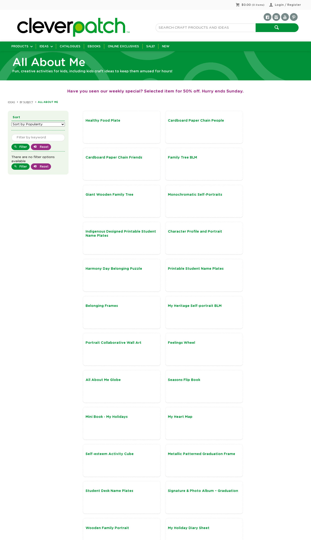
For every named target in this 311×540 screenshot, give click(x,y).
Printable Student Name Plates (113, 232)
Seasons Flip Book (102, 306)
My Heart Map (245, 306)
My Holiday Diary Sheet (253, 381)
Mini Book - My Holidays (180, 306)
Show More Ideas (194, 457)
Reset (43, 146)
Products (19, 46)
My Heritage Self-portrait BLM (259, 232)
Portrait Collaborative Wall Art (113, 269)
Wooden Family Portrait (180, 381)
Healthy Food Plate (103, 120)
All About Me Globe (250, 269)
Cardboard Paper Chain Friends (261, 120)
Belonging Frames (175, 232)
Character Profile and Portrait (186, 195)
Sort (16, 117)
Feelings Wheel (172, 269)
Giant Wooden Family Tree (183, 158)
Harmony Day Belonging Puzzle (261, 195)
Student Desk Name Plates (256, 344)
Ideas (44, 46)
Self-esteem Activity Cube (110, 344)
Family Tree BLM (100, 158)
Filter (23, 146)
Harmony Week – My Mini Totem (114, 418)
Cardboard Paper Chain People (187, 120)
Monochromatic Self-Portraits (260, 158)
